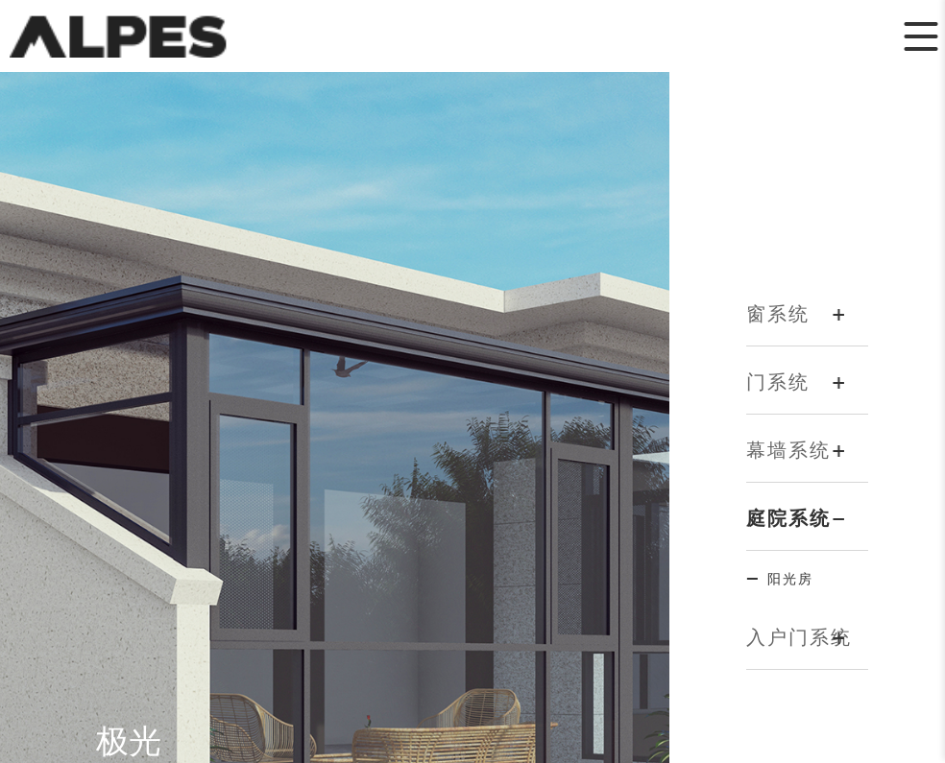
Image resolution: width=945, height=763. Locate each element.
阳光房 (790, 578)
